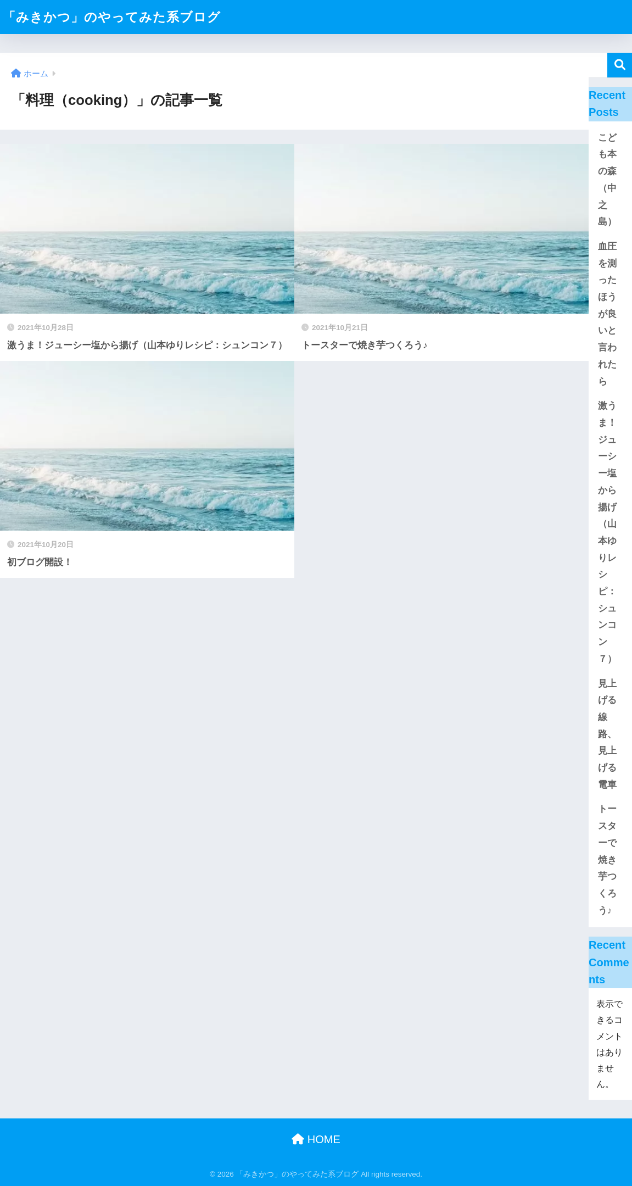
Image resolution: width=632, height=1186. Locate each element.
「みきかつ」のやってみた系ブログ (112, 17)
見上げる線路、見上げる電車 (607, 734)
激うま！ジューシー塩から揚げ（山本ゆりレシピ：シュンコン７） (607, 532)
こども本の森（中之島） (607, 179)
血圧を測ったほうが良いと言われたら (607, 314)
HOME (316, 1139)
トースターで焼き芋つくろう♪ (607, 859)
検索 (619, 65)
